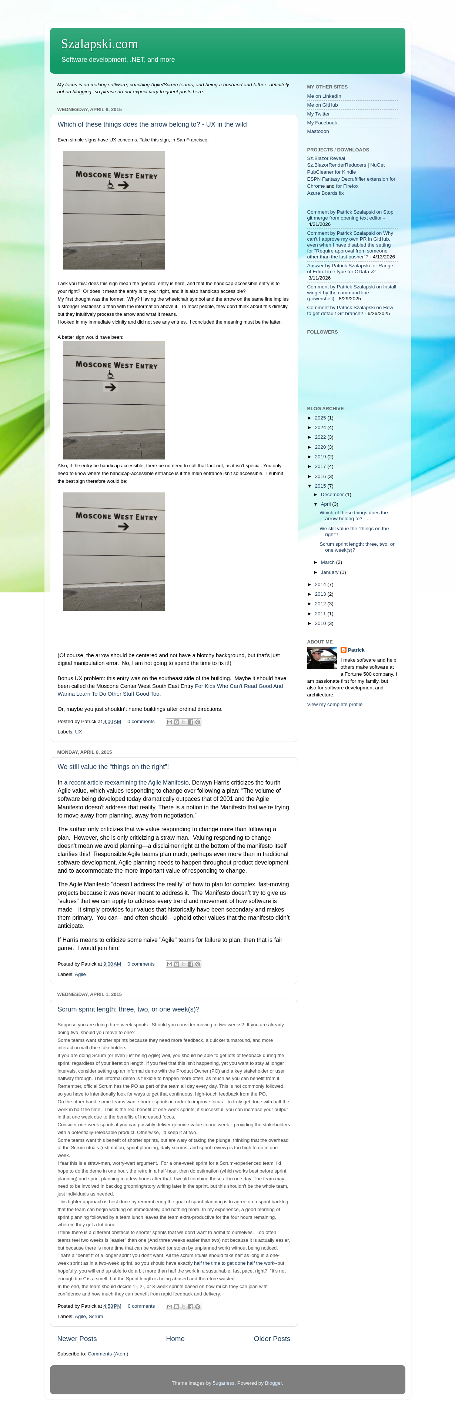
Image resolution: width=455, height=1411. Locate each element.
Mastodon (318, 131)
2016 (321, 476)
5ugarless (224, 1383)
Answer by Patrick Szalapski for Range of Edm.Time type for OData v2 (350, 268)
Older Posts (272, 1339)
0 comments (141, 721)
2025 (321, 418)
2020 (321, 447)
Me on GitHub (322, 105)
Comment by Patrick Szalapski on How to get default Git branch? (350, 310)
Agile (80, 974)
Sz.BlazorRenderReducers (337, 165)
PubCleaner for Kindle (331, 172)
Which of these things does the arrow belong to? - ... (353, 515)
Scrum (96, 1316)
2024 (321, 427)
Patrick (356, 650)
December (333, 494)
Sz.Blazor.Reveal (326, 158)
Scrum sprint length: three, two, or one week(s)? (129, 1009)
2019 (321, 456)
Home (175, 1339)
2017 (321, 466)
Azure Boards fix (325, 193)
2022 (321, 437)
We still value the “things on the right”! (113, 766)
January (330, 572)
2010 (321, 623)
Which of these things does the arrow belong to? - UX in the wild (152, 124)
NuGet (377, 165)
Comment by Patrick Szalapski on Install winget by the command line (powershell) (352, 292)
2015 (321, 486)
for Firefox (347, 186)
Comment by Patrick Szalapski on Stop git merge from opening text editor (350, 215)
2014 (321, 584)
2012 (321, 603)
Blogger (273, 1383)
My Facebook (322, 123)
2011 (321, 613)
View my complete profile (335, 704)
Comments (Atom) (108, 1354)
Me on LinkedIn (324, 96)
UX (78, 732)
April (326, 504)
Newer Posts (77, 1339)
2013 (321, 594)
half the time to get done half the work (234, 1263)
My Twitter (318, 114)
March (328, 562)
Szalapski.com (99, 43)
